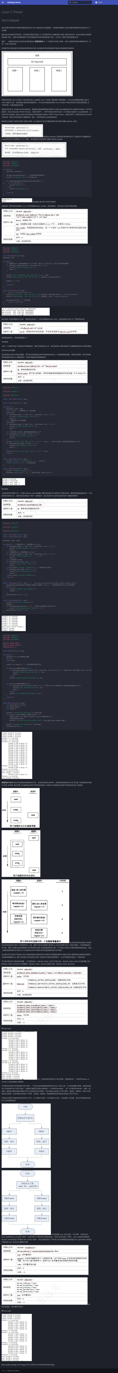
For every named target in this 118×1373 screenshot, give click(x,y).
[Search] (80, 2)
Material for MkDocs (14, 1370)
